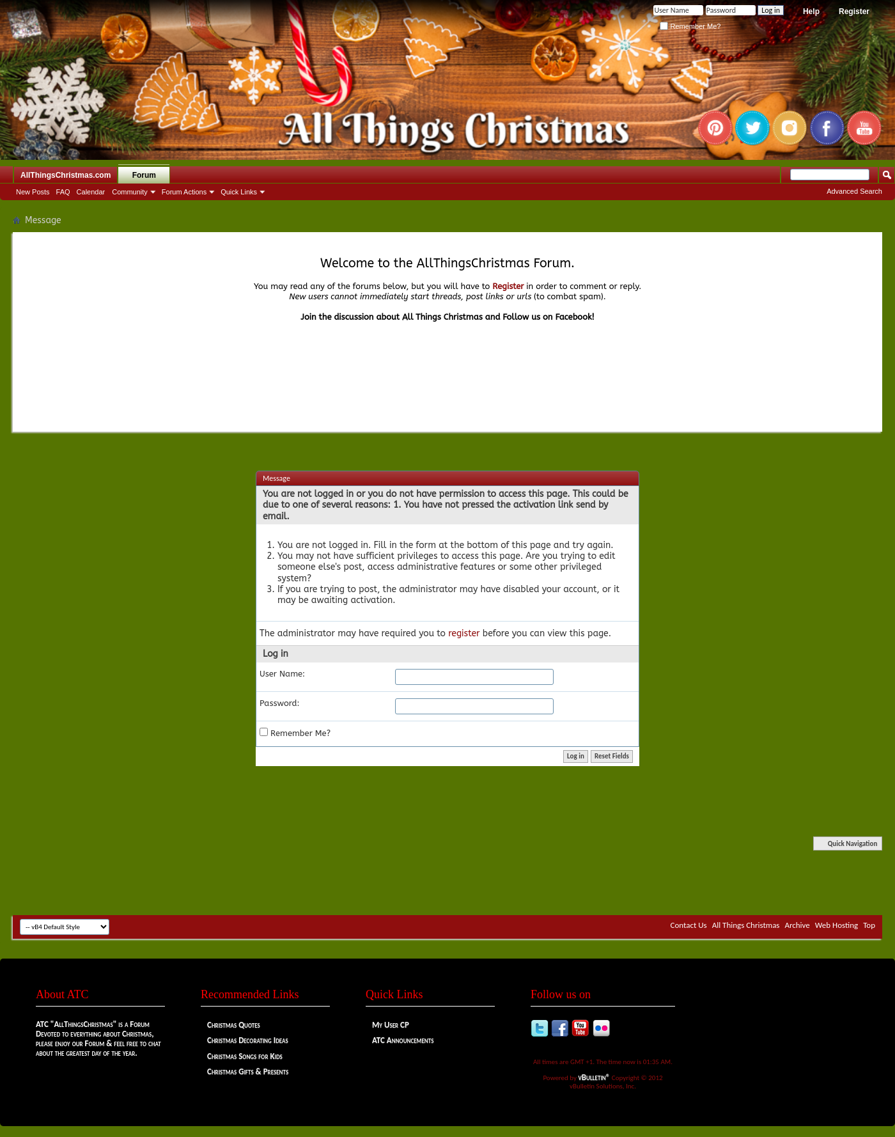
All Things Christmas (746, 925)
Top (869, 925)
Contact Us (689, 925)
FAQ (63, 192)
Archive (796, 925)
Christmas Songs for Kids (245, 1056)
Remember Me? (690, 26)
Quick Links (239, 192)
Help (811, 11)
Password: (280, 703)
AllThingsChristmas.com (65, 175)
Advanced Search (854, 191)
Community (130, 192)
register (464, 633)
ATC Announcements (402, 1040)
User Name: (282, 673)
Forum (144, 175)
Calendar (91, 192)
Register (854, 11)
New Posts (33, 192)
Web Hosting (836, 925)
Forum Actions (184, 192)
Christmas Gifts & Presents (247, 1071)
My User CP (390, 1025)
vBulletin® (595, 1077)
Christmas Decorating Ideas (247, 1040)
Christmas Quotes (233, 1025)
